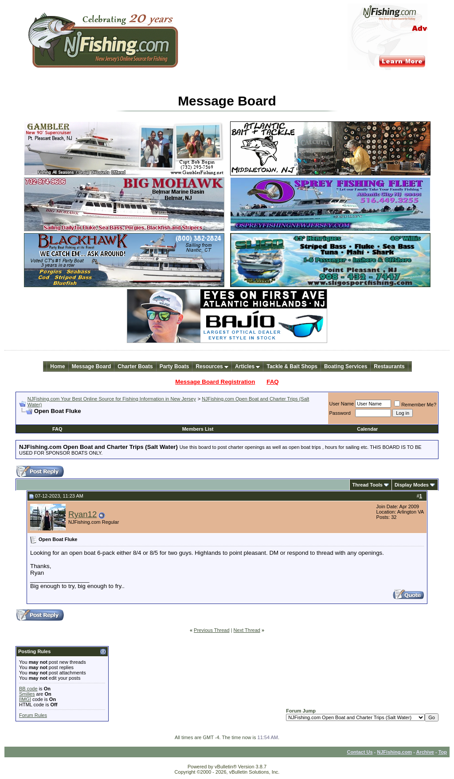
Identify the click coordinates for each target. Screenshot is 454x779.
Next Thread (247, 630)
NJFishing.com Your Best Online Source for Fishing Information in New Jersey (111, 398)
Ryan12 (82, 514)
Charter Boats (135, 366)
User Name (341, 403)
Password (340, 413)
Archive (425, 752)
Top (442, 752)
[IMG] (25, 699)
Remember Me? (415, 404)
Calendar (367, 429)
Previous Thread (212, 630)
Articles (247, 366)
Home (57, 366)
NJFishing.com (394, 752)
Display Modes (412, 484)
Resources (212, 366)
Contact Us (359, 752)
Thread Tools (367, 484)
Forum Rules (33, 715)
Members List (198, 429)
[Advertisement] (123, 418)
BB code (28, 688)
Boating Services (345, 366)
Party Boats (174, 366)
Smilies (27, 694)
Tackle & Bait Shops (291, 366)
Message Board (91, 366)
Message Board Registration (215, 381)
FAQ (272, 381)
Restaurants (389, 366)
